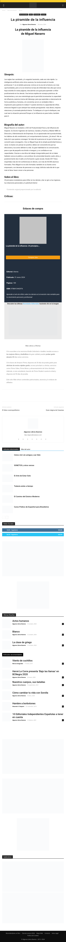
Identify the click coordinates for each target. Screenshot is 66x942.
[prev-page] (3, 517)
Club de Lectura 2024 (28, 933)
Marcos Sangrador (17, 663)
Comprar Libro (33, 257)
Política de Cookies (33, 935)
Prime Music (24, 368)
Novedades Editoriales (31, 304)
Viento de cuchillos (22, 660)
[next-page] (7, 517)
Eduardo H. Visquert (18, 706)
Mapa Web (39, 933)
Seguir (60, 530)
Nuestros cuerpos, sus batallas (28, 682)
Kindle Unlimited (33, 351)
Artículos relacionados (11, 449)
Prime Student (39, 371)
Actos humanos (20, 621)
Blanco (16, 631)
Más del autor (25, 449)
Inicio (3, 10)
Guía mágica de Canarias (55, 410)
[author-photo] (33, 429)
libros (20, 10)
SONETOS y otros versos (24, 465)
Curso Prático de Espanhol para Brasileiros (31, 507)
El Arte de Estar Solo (22, 476)
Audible (43, 351)
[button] (3, 5)
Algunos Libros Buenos (29, 24)
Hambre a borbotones (23, 703)
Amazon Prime (22, 363)
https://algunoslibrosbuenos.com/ (33, 435)
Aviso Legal (55, 933)
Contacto (47, 933)
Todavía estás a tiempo (23, 486)
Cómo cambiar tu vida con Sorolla (30, 692)
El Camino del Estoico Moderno (27, 496)
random (44, 14)
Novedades (37, 14)
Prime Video (15, 368)
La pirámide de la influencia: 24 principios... (23, 246)
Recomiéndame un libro (13, 933)
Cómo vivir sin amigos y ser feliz (27, 455)
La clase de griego (22, 642)
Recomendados (12, 10)
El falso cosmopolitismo (11, 410)
